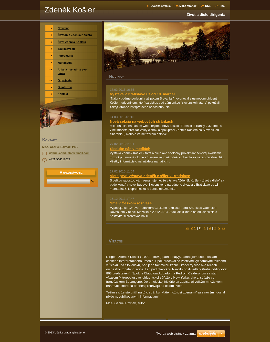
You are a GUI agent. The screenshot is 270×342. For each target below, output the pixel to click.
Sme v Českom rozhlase (131, 203)
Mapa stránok (188, 5)
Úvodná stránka (161, 5)
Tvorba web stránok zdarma (176, 333)
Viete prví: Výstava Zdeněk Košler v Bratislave (150, 176)
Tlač (222, 5)
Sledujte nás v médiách (130, 149)
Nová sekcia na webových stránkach (141, 121)
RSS (207, 5)
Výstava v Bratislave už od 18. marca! (142, 94)
